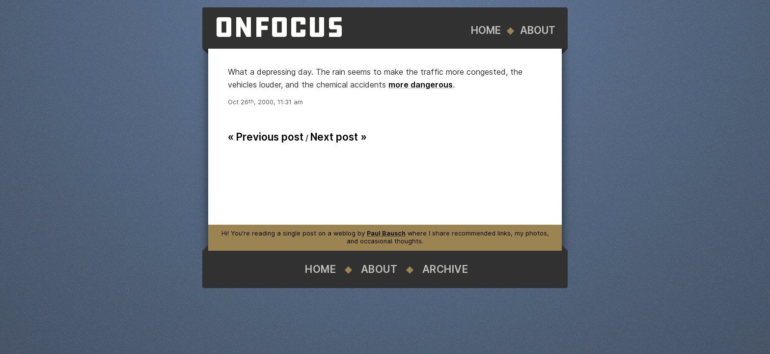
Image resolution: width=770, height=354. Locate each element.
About (537, 30)
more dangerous (420, 84)
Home (486, 30)
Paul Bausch (386, 233)
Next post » (338, 137)
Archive (445, 269)
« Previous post (265, 137)
